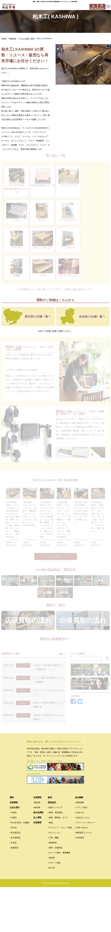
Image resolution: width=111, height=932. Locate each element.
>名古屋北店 (15, 877)
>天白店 (13, 872)
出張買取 (37, 842)
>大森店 (13, 862)
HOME (3, 39)
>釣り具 (51, 913)
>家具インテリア (55, 852)
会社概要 (79, 842)
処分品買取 (38, 857)
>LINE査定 (79, 882)
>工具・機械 (53, 882)
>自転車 (51, 903)
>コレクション (54, 877)
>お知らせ (79, 857)
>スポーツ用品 (54, 908)
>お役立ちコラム (82, 862)
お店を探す (15, 852)
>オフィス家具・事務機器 (59, 898)
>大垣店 (13, 887)
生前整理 (37, 867)
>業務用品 (52, 887)
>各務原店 (14, 893)
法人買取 (37, 862)
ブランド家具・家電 (26, 39)
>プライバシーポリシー (85, 867)
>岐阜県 (36, 852)
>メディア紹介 (81, 852)
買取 (12, 842)
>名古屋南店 (15, 882)
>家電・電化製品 (55, 857)
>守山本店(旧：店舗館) (20, 867)
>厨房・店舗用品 (55, 893)
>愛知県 (36, 847)
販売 (50, 842)
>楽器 (50, 867)
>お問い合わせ (81, 872)
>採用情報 (79, 847)
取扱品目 (12, 39)
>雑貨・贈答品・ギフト (58, 862)
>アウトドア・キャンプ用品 (60, 872)
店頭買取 (14, 847)
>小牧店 (13, 857)
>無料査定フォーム (83, 877)
